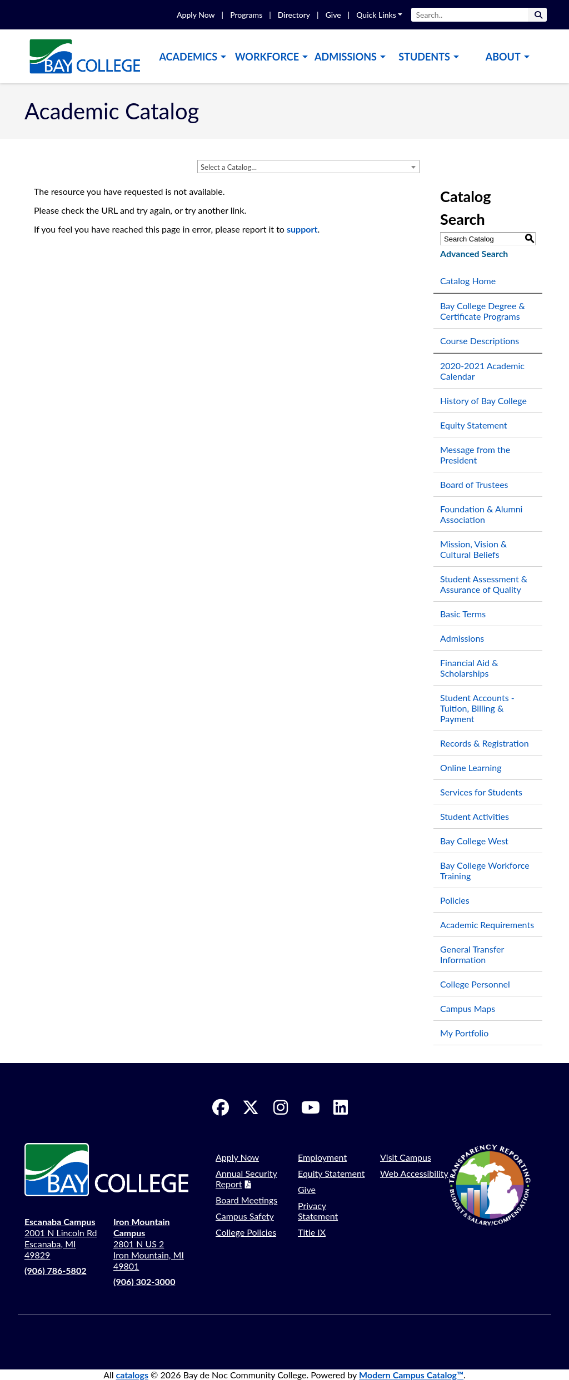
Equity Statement (473, 425)
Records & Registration (484, 743)
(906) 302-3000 (144, 1281)
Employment (322, 1157)
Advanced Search (474, 253)
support (302, 229)
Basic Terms (463, 613)
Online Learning (471, 767)
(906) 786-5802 (55, 1270)
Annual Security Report (246, 1178)
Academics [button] (188, 57)
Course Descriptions (479, 340)
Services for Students (481, 792)
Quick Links (376, 14)
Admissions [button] (346, 57)
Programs (246, 14)
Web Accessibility (414, 1173)
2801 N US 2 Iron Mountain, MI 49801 (148, 1243)
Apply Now (195, 14)
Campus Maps (467, 1008)
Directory (294, 14)
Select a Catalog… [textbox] (229, 167)
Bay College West (474, 840)
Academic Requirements (487, 924)
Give (333, 14)
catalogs (132, 1374)
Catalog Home (468, 280)
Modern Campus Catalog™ (411, 1374)
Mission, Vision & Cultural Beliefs (473, 549)
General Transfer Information (472, 954)
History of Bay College (483, 400)
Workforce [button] (267, 57)
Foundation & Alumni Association (481, 514)
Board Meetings (246, 1200)
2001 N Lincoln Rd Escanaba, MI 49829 (60, 1238)
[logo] (84, 55)
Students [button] (424, 57)
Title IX (312, 1232)
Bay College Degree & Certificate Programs (482, 310)
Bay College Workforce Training (485, 870)
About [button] (503, 57)
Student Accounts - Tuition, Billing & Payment (477, 708)
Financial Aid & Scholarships (469, 667)
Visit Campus (405, 1157)
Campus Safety (245, 1216)
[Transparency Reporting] (496, 1184)
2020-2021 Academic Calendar (482, 370)
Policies (455, 900)
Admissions (462, 638)
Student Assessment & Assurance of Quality (483, 584)
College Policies (246, 1232)
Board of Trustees (474, 484)
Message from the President (475, 454)
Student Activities (474, 816)
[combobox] (308, 166)
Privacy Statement (318, 1210)
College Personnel (475, 984)
